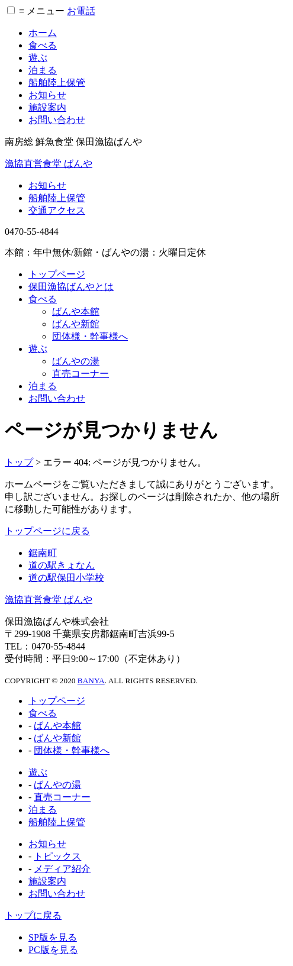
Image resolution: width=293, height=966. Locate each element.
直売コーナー (80, 374)
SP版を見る (52, 937)
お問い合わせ (56, 120)
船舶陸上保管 (56, 82)
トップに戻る (33, 915)
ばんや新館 (75, 324)
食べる (42, 45)
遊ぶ (37, 58)
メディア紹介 (62, 869)
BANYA (91, 680)
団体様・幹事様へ (90, 336)
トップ (19, 462)
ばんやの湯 (75, 361)
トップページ (56, 274)
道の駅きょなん (61, 565)
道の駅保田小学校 (66, 578)
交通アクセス (56, 210)
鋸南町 (42, 553)
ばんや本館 (75, 311)
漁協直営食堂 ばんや (48, 164)
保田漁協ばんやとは (71, 287)
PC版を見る (53, 950)
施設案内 (47, 107)
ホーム (42, 33)
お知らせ (47, 95)
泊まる (42, 70)
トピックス (57, 856)
